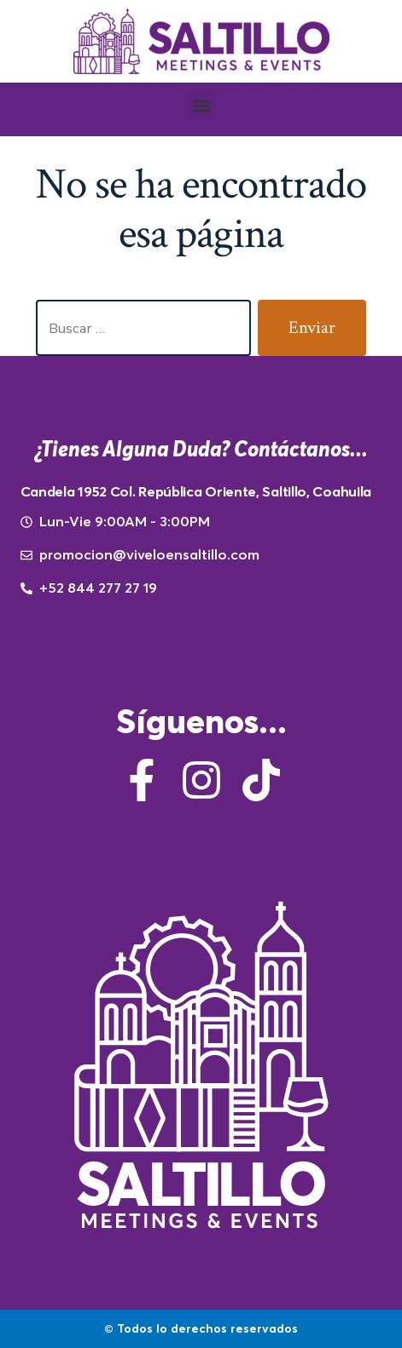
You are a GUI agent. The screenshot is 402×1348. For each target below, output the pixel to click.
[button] (201, 105)
